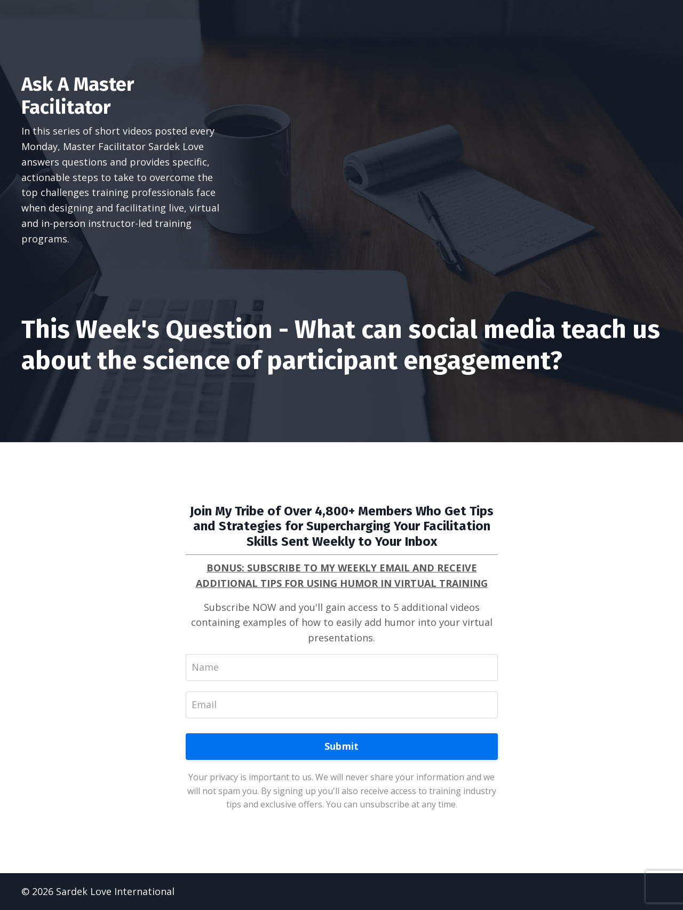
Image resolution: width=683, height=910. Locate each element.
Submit (341, 746)
